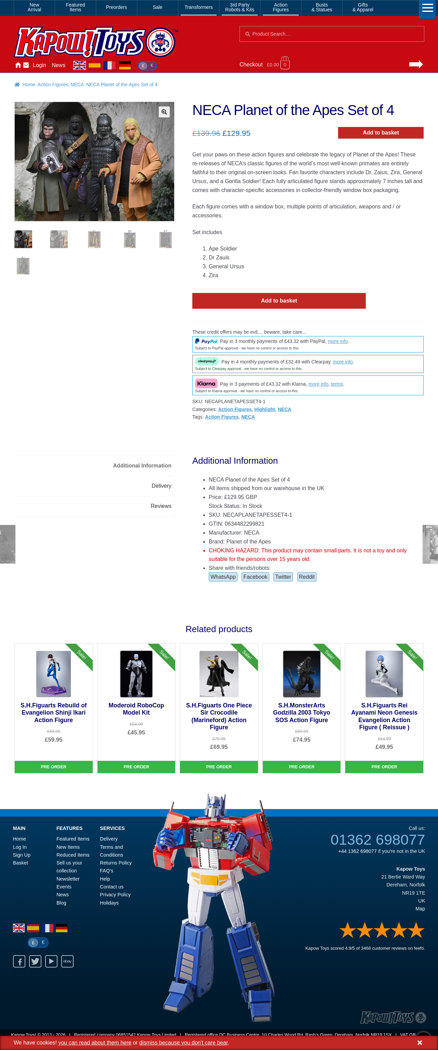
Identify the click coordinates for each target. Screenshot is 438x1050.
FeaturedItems (75, 7)
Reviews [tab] (161, 506)
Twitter (283, 577)
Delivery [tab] (161, 486)
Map (420, 908)
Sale (157, 7)
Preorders (116, 7)
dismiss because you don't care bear (183, 1043)
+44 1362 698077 (357, 851)
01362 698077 (378, 839)
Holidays (109, 903)
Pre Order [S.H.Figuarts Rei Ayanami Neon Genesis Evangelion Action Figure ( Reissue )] (384, 767)
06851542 (126, 1034)
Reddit (307, 577)
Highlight (264, 409)
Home (18, 65)
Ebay (67, 961)
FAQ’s (106, 870)
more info (338, 341)
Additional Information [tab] (142, 466)
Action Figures (53, 84)
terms (337, 384)
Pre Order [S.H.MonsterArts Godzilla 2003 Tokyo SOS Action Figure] (301, 767)
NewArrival (34, 7)
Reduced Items (73, 855)
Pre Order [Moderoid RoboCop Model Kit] (136, 767)
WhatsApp (223, 577)
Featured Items (73, 839)
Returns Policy (116, 863)
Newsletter (68, 879)
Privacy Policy (115, 894)
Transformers (198, 7)
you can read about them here (94, 1043)
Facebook (255, 577)
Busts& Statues (321, 7)
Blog (61, 903)
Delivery (109, 839)
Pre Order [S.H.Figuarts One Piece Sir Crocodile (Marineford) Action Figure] (219, 767)
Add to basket (381, 133)
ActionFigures (281, 7)
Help (105, 879)
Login (39, 65)
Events (64, 886)
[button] (164, 111)
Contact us (112, 886)
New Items (68, 847)
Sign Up (21, 855)
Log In (20, 847)
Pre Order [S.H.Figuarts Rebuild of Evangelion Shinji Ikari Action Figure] (53, 767)
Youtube (51, 961)
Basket (20, 863)
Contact (26, 65)
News (58, 65)
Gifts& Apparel (362, 7)
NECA (77, 84)
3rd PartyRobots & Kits (239, 7)
